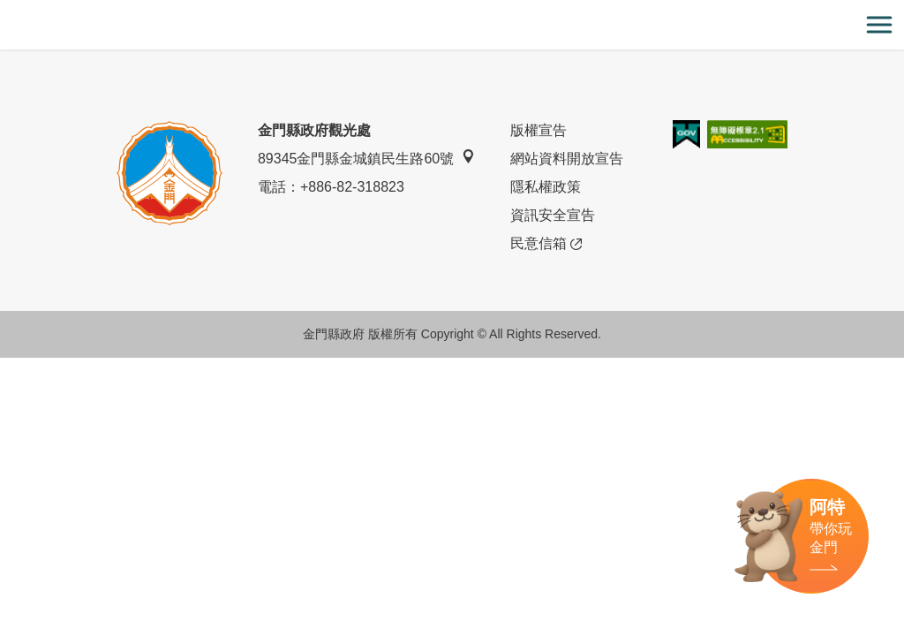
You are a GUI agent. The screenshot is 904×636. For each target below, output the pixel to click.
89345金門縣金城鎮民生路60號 (366, 157)
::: (5, 10)
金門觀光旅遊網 (452, 25)
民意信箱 (546, 243)
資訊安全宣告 (552, 215)
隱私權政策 (545, 186)
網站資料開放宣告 (566, 158)
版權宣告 (538, 130)
